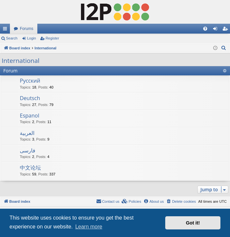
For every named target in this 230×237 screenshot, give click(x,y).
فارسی (27, 150)
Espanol (29, 115)
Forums (26, 28)
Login (31, 38)
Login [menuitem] (216, 30)
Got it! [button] (193, 222)
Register (52, 38)
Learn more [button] (88, 226)
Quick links (6, 30)
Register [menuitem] (226, 30)
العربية (27, 133)
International (20, 60)
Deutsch (30, 98)
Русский (30, 80)
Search (12, 38)
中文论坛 (30, 167)
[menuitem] (205, 29)
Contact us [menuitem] (108, 201)
